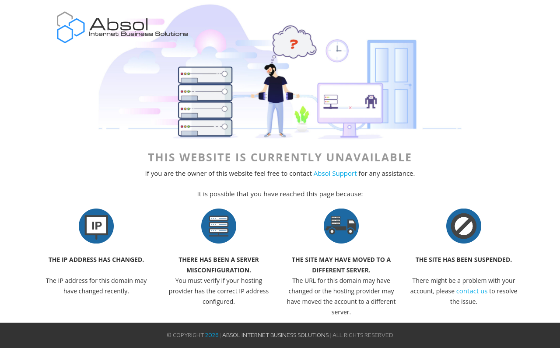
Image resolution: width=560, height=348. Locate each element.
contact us (472, 290)
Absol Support (335, 173)
